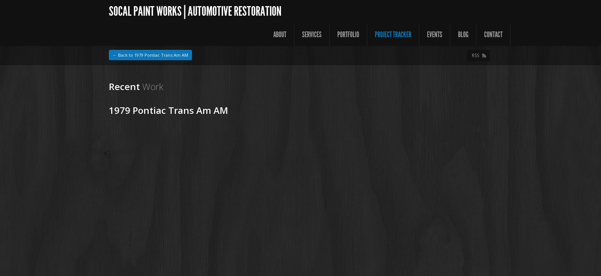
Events (434, 34)
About (279, 34)
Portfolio (348, 34)
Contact (493, 34)
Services (312, 34)
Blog (463, 34)
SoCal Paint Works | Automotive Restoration (195, 11)
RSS (475, 55)
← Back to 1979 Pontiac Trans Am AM (150, 55)
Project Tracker (393, 34)
